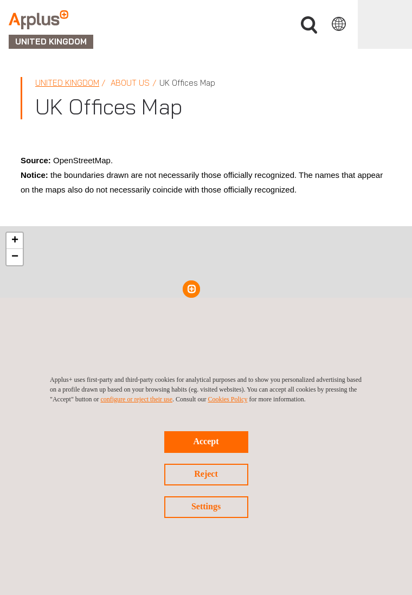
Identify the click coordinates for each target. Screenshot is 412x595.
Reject (206, 473)
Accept (205, 441)
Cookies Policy (227, 399)
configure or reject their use (136, 399)
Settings (206, 506)
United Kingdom (67, 83)
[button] (191, 289)
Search (309, 25)
